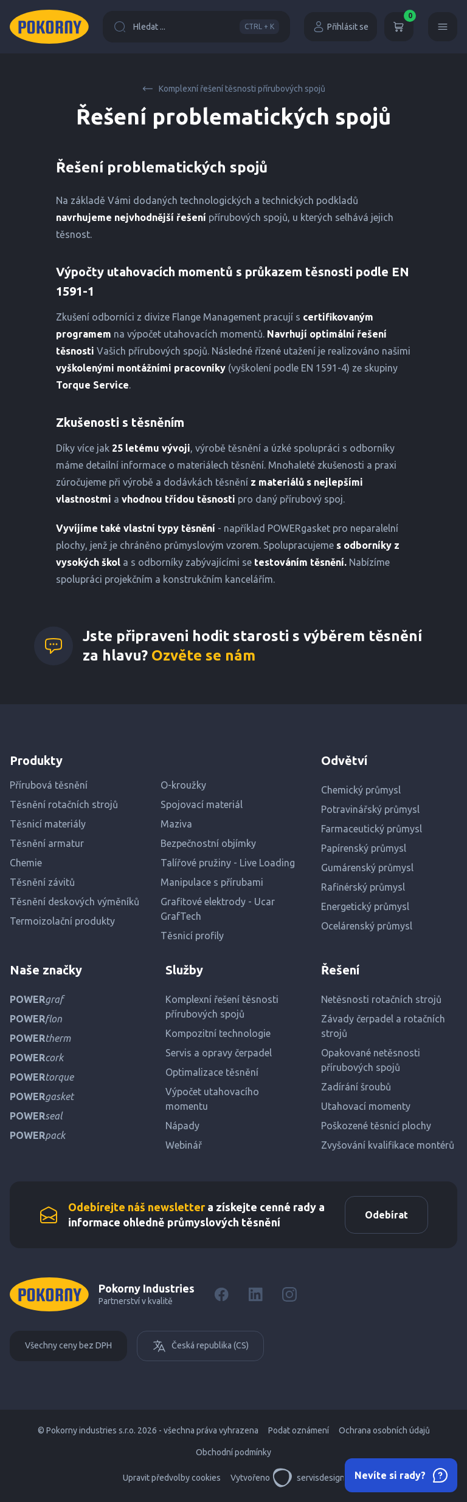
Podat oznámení (298, 1430)
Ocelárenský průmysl (366, 925)
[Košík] (398, 26)
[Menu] (442, 26)
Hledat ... (196, 26)
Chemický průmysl (361, 789)
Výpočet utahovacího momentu (212, 1099)
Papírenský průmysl (363, 848)
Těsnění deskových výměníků (74, 901)
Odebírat (386, 1214)
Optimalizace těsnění (211, 1072)
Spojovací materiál (202, 804)
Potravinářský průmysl (370, 809)
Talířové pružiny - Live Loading (228, 862)
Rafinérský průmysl (363, 887)
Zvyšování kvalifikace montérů (387, 1145)
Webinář (183, 1145)
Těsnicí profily (192, 935)
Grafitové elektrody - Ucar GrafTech (218, 909)
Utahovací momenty (365, 1106)
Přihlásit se (340, 27)
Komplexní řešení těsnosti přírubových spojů (233, 89)
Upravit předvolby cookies (172, 1478)
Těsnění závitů (42, 882)
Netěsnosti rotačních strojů (381, 999)
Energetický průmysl (365, 906)
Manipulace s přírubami (212, 882)
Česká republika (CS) (200, 1346)
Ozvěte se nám (203, 655)
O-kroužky (183, 785)
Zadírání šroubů (356, 1086)
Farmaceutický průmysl (371, 828)
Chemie (26, 862)
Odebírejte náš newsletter (136, 1207)
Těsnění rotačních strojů (64, 804)
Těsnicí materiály (48, 823)
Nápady (182, 1125)
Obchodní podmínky (233, 1452)
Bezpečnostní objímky (208, 843)
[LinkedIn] (255, 1294)
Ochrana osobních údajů (384, 1430)
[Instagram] (289, 1294)
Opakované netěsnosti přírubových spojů (370, 1060)
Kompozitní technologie (218, 1033)
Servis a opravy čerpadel (218, 1052)
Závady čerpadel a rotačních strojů (383, 1026)
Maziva (176, 823)
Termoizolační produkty (62, 921)
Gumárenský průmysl (367, 867)
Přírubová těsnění (49, 785)
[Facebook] (221, 1294)
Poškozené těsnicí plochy (376, 1125)
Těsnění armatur (47, 843)
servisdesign (308, 1477)
